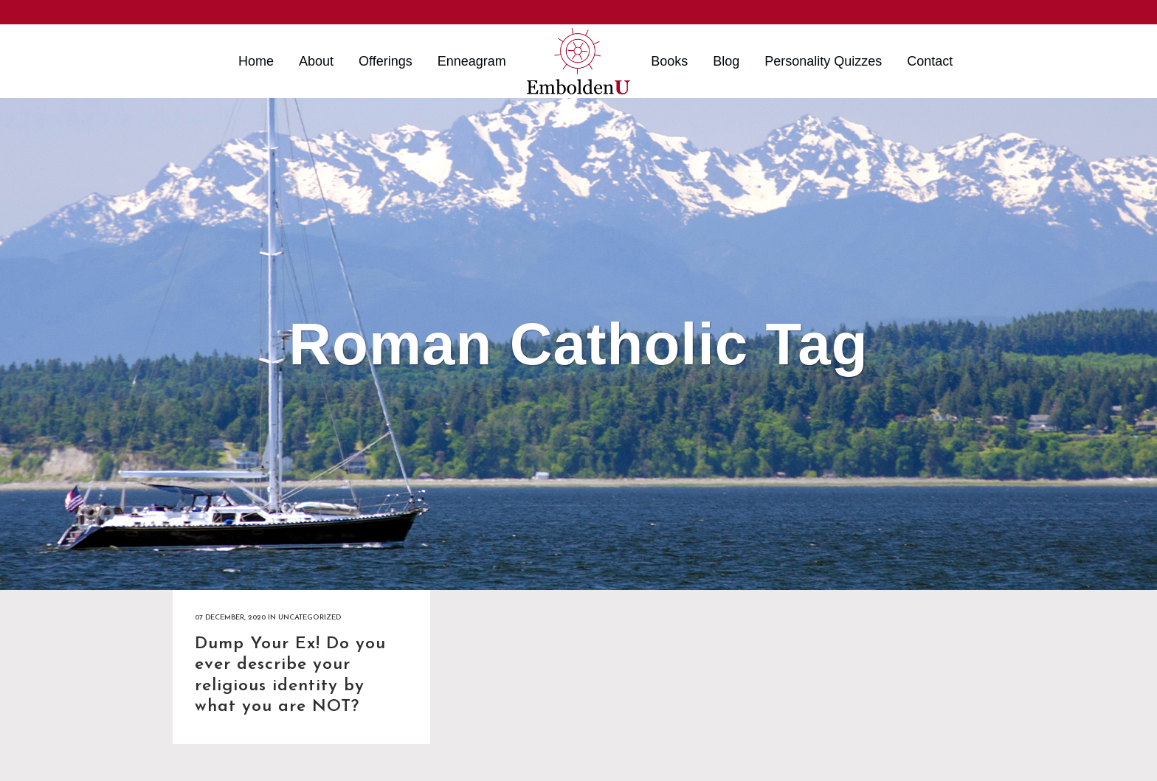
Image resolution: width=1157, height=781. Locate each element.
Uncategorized (309, 618)
